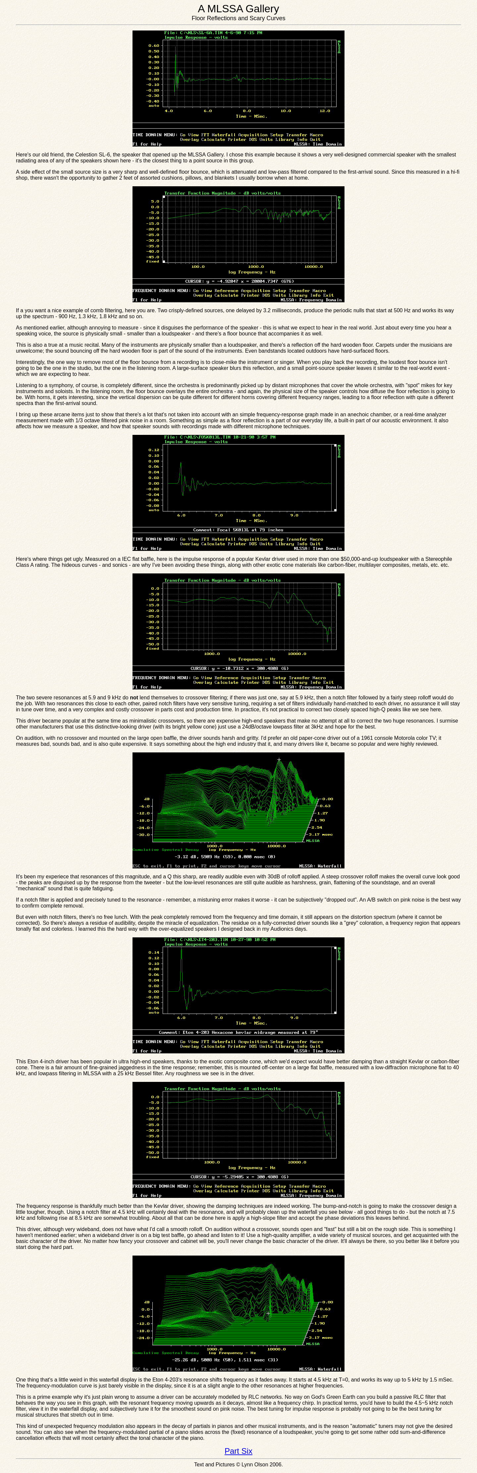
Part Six (238, 1450)
